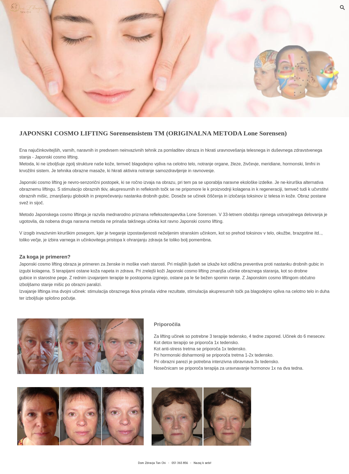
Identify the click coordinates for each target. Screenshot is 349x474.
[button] (342, 7)
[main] (174, 133)
